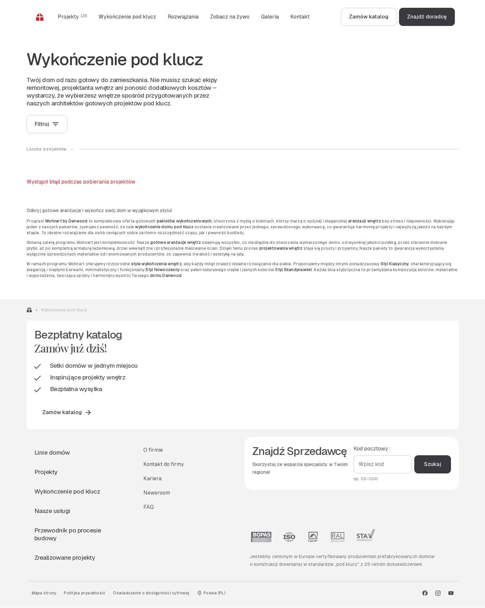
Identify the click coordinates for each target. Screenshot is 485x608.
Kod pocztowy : (372, 449)
